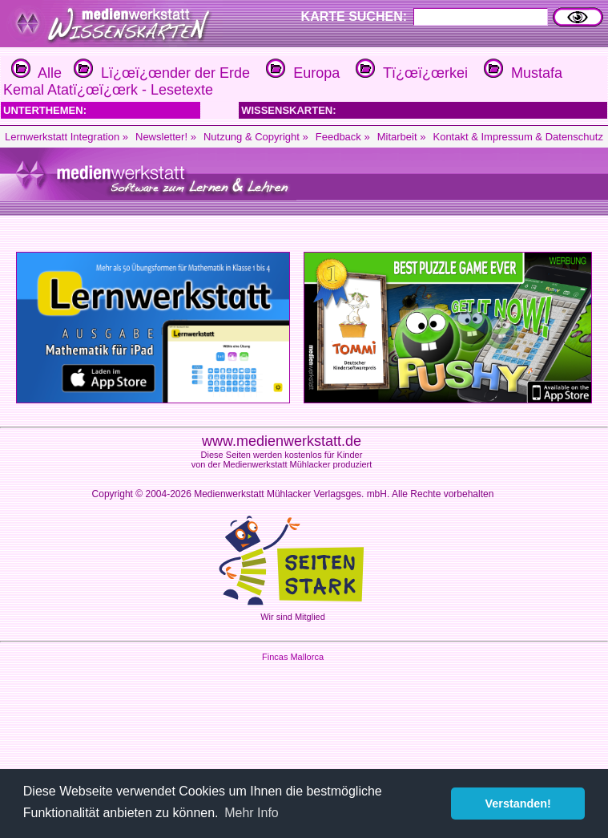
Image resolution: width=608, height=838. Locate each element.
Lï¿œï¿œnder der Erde (160, 73)
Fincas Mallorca (293, 657)
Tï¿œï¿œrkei (410, 73)
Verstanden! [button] (518, 803)
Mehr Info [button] (251, 813)
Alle (36, 73)
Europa (301, 73)
